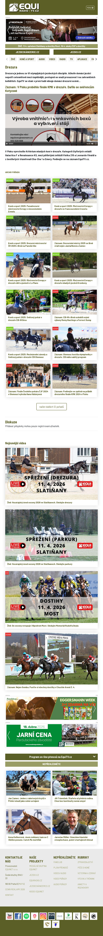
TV (71, 59)
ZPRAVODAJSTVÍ (85, 862)
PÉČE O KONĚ (84, 867)
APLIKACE (82, 59)
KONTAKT (9, 895)
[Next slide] (96, 59)
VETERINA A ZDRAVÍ (87, 873)
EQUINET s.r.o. (11, 869)
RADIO (62, 59)
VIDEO (52, 59)
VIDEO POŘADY (60, 878)
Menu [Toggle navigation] (90, 8)
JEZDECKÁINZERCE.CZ (27, 52)
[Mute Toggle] (92, 144)
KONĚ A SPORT (27, 59)
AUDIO (42, 59)
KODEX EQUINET (36, 891)
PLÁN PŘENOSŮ (61, 867)
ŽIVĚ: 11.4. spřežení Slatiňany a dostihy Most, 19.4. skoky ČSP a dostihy (51, 46)
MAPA (21, 883)
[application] (51, 120)
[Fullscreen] (96, 144)
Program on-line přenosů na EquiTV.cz (50, 756)
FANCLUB (58, 862)
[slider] (50, 143)
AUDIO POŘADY (60, 884)
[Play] (7, 144)
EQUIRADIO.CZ (35, 880)
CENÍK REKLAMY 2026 (15, 889)
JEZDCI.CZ (75, 52)
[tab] (51, 757)
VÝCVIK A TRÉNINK (86, 878)
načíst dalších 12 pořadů (51, 406)
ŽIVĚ (13, 59)
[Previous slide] (7, 59)
